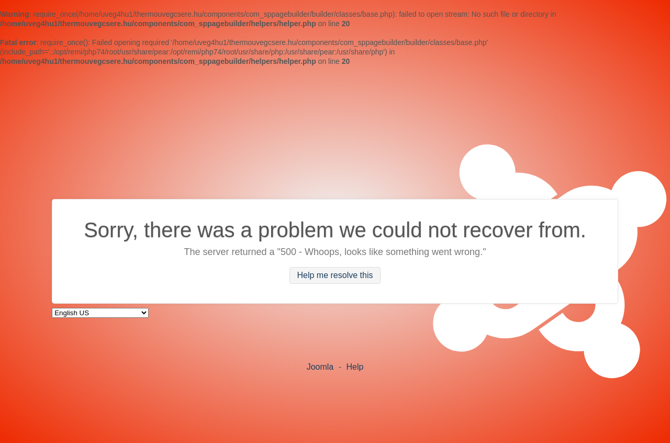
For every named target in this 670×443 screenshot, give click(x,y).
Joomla (320, 366)
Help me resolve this (335, 275)
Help (354, 366)
